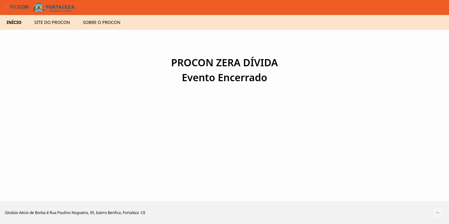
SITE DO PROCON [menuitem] (52, 32)
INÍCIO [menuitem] (14, 32)
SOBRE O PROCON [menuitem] (102, 32)
